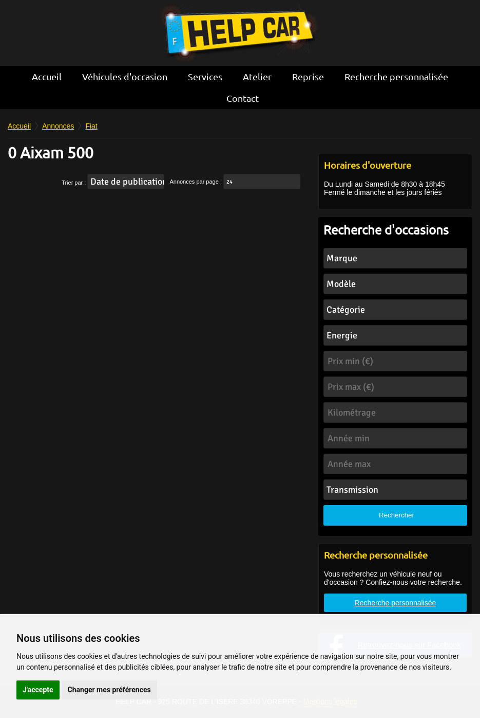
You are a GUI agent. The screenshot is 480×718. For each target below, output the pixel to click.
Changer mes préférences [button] (109, 690)
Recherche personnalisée (396, 76)
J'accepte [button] (38, 690)
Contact (242, 98)
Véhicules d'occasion (124, 76)
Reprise (308, 76)
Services (205, 76)
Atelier (257, 76)
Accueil (47, 76)
